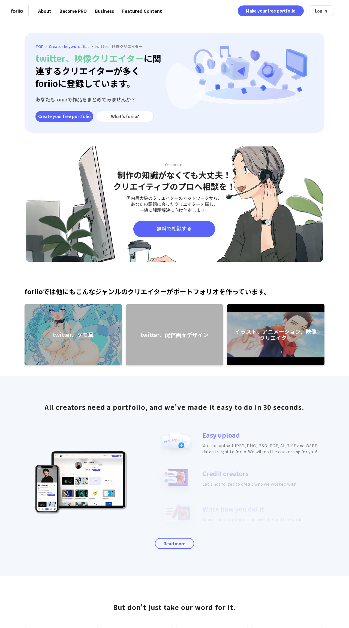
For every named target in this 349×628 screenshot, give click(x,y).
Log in (321, 11)
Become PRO (73, 11)
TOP (39, 46)
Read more (174, 543)
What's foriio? (125, 116)
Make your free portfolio (271, 11)
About (44, 11)
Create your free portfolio (64, 116)
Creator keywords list (69, 46)
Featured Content (142, 11)
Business (104, 11)
